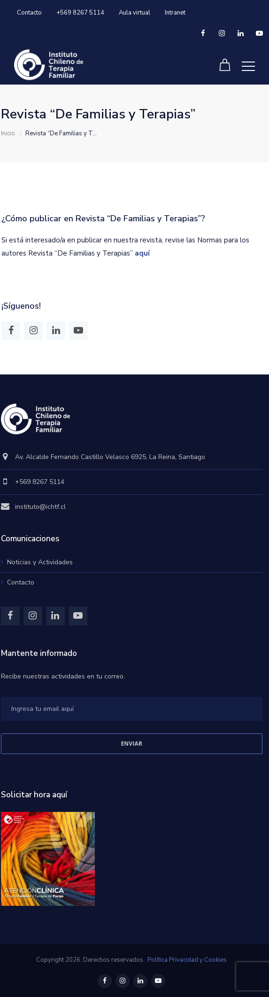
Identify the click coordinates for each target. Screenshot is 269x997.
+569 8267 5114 (80, 12)
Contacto (29, 12)
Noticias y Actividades (40, 562)
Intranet (175, 12)
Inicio (8, 133)
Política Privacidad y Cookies (187, 960)
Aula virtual (134, 12)
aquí (142, 253)
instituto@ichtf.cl (40, 506)
